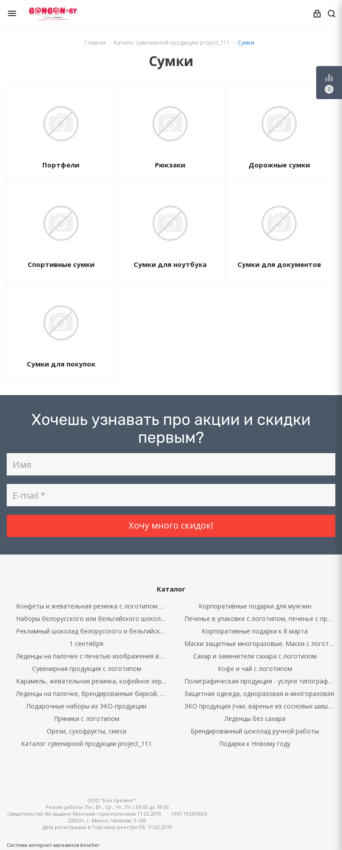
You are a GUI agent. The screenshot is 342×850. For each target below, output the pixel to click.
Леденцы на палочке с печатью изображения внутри (93, 656)
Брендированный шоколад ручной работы (255, 731)
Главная (95, 42)
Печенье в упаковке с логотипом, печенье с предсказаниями (262, 618)
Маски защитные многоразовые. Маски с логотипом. (262, 643)
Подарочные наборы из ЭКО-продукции (86, 706)
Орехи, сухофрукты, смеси (86, 731)
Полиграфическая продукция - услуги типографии (259, 681)
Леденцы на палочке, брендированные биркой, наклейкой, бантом (93, 693)
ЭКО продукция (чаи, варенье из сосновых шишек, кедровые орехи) (262, 706)
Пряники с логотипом (86, 718)
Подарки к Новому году (254, 743)
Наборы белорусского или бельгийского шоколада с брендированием (93, 618)
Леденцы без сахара (254, 718)
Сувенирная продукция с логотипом (86, 668)
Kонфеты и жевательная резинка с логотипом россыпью (93, 606)
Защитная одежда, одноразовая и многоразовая (259, 693)
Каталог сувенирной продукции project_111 (86, 743)
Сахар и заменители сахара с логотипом (255, 656)
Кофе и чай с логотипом (255, 668)
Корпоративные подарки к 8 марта (255, 631)
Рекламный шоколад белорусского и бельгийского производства (93, 631)
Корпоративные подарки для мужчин (255, 606)
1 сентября (86, 643)
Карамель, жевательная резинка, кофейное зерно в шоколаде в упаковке (93, 681)
